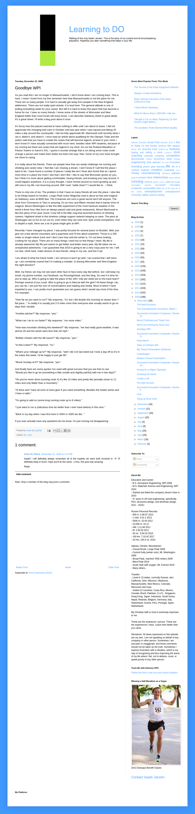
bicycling (146, 149)
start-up (170, 182)
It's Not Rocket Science (154, 146)
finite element (153, 162)
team (158, 188)
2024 (137, 231)
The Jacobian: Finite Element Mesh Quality (155, 128)
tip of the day (168, 188)
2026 (137, 222)
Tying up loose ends (147, 399)
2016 (137, 266)
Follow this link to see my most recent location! (154, 672)
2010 (137, 292)
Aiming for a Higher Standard (151, 369)
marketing (169, 170)
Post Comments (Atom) (40, 573)
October (141, 408)
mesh (178, 170)
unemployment (153, 191)
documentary (137, 159)
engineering (138, 162)
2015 (137, 270)
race (149, 177)
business (174, 149)
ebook (149, 159)
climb (177, 152)
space (155, 182)
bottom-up (163, 149)
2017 (137, 262)
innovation (175, 162)
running (137, 181)
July (139, 422)
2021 (137, 244)
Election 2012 (167, 142)
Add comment (23, 474)
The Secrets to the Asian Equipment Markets (156, 87)
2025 (137, 226)
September (143, 413)
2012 (137, 283)
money (135, 173)
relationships (160, 177)
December (142, 300)
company (159, 155)
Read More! (143, 340)
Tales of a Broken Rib (147, 345)
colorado (148, 155)
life (25, 435)
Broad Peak (154, 142)
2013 (137, 279)
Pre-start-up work (145, 383)
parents (134, 177)
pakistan (176, 173)
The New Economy (146, 304)
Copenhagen (143, 354)
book (154, 149)
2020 (137, 248)
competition (173, 155)
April (139, 435)
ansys (133, 149)
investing (136, 166)
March (140, 439)
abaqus (176, 146)
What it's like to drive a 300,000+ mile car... (155, 113)
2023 (137, 235)
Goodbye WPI (144, 329)
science (148, 182)
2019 (137, 253)
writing (161, 195)
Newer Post (22, 567)
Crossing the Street (146, 374)
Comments (140, 465)
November (142, 404)
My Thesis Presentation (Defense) (154, 349)
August (141, 417)
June (140, 426)
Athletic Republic (139, 142)
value (29, 435)
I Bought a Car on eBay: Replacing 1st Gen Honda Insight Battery (155, 120)
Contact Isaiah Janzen (148, 777)
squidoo (162, 182)
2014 (137, 275)
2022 (137, 240)
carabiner (168, 152)
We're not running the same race (153, 325)
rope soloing (174, 177)
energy (177, 159)
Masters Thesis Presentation (151, 358)
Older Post (113, 567)
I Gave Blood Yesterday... (146, 107)
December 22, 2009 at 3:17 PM (56, 454)
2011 (137, 288)
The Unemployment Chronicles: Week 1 (157, 309)
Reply (27, 466)
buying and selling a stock (146, 152)
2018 (137, 257)
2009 (137, 297)
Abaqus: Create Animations (147, 93)
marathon (157, 169)
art (139, 149)
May (139, 430)
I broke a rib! (143, 378)
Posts (137, 459)
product (142, 177)
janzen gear (149, 166)
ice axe (165, 162)
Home (68, 567)
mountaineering (150, 173)
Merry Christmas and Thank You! (153, 320)
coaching (136, 155)
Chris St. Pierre (32, 454)
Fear (139, 394)
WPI (169, 146)
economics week (163, 159)
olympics (166, 173)
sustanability (149, 188)
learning (161, 166)
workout (153, 195)
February (142, 444)
